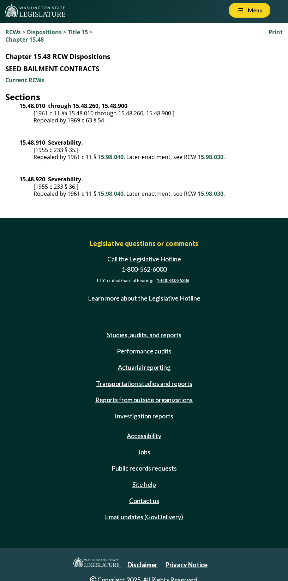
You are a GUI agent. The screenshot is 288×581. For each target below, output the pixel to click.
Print (276, 32)
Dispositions (44, 32)
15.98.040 (111, 157)
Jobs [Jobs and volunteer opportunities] (144, 452)
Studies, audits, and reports (144, 335)
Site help (144, 484)
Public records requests (144, 468)
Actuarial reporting (144, 367)
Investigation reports (144, 416)
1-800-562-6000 (144, 269)
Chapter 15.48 (24, 39)
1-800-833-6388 (173, 280)
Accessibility (144, 436)
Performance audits (144, 351)
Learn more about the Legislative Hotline (144, 298)
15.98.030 (210, 157)
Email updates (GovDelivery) (144, 517)
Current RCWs (24, 80)
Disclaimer (142, 565)
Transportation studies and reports (144, 383)
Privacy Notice (187, 565)
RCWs (13, 32)
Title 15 (78, 32)
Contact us (144, 500)
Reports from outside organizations (144, 400)
